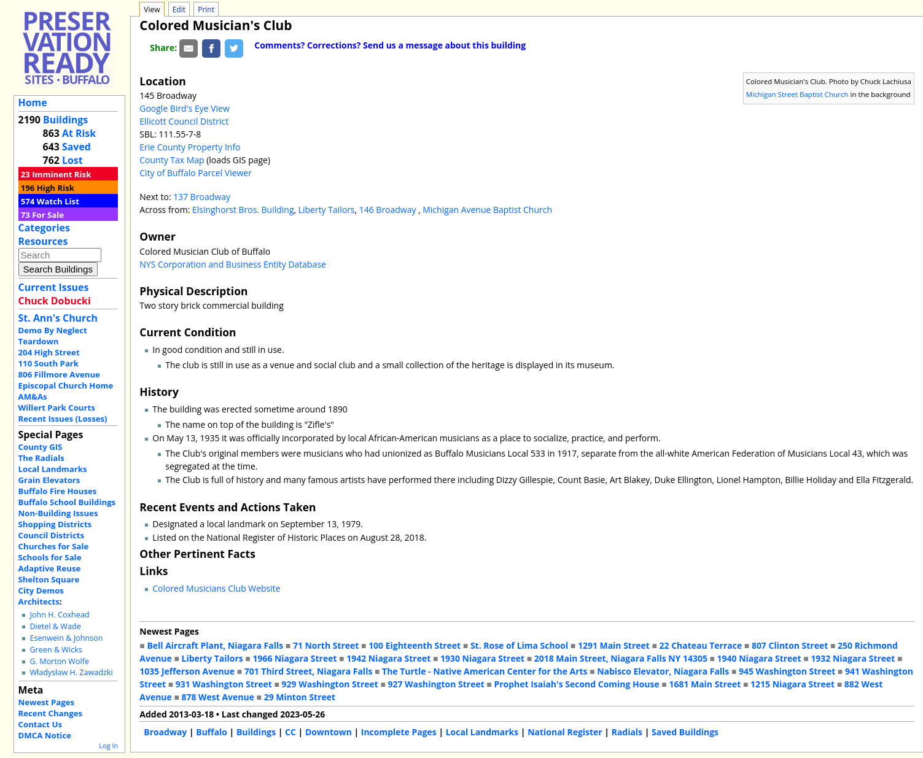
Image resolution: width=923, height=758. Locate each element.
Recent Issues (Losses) (62, 418)
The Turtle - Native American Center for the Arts (484, 671)
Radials (627, 732)
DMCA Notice (44, 735)
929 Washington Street (330, 684)
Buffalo (211, 732)
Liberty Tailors (326, 209)
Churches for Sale (53, 546)
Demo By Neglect (52, 330)
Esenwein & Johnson (66, 638)
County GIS (40, 446)
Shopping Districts (55, 524)
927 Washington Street (436, 684)
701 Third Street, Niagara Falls (308, 671)
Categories (44, 227)
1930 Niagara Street (482, 658)
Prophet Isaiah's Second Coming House (576, 684)
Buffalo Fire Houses (57, 491)
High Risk (55, 187)
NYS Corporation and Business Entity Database (232, 264)
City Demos (41, 590)
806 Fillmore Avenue (59, 374)
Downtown (328, 732)
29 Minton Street (299, 697)
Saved (76, 146)
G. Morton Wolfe (59, 661)
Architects (39, 601)
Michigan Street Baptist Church (797, 94)
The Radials (41, 457)
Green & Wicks (55, 649)
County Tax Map (171, 160)
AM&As (32, 396)
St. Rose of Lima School (519, 645)
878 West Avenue (217, 697)
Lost (72, 160)
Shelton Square (49, 579)
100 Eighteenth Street (414, 645)
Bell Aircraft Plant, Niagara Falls (215, 645)
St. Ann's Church (58, 318)
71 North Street (326, 645)
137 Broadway (201, 197)
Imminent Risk (61, 174)
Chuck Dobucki (54, 300)
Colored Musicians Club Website (216, 588)
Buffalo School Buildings (67, 502)
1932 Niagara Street (853, 658)
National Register (565, 732)
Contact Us (40, 724)
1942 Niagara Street (388, 658)
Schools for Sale (50, 557)
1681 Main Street (705, 684)
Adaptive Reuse (49, 568)
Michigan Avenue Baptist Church (487, 209)
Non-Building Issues (58, 513)
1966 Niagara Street (294, 658)
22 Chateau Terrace (701, 645)
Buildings (65, 119)
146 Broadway (388, 209)
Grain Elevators (49, 479)
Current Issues (53, 287)
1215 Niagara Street (792, 684)
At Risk (79, 133)
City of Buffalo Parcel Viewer (195, 173)
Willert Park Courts (56, 407)
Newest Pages (46, 702)
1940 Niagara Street (759, 658)
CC (290, 732)
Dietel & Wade (54, 626)
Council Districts (51, 535)
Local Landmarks (52, 468)
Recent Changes (50, 713)
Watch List (58, 201)
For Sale (48, 214)
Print (206, 9)
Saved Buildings (685, 732)
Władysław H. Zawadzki (70, 672)
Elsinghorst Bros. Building (243, 209)
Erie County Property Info (189, 147)
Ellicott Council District (183, 121)
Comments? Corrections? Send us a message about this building (390, 45)
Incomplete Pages (399, 732)
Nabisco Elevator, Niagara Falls (663, 671)
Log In (108, 745)
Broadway (165, 732)
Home (32, 102)
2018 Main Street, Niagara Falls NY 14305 (620, 658)
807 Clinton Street (790, 645)
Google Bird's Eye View (184, 108)
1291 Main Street (614, 645)
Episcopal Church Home (66, 385)
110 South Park (48, 363)
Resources (43, 241)
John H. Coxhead (59, 614)
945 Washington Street (787, 671)
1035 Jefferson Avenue (187, 671)
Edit (179, 9)
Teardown (38, 341)
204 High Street (49, 352)
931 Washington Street (224, 684)
